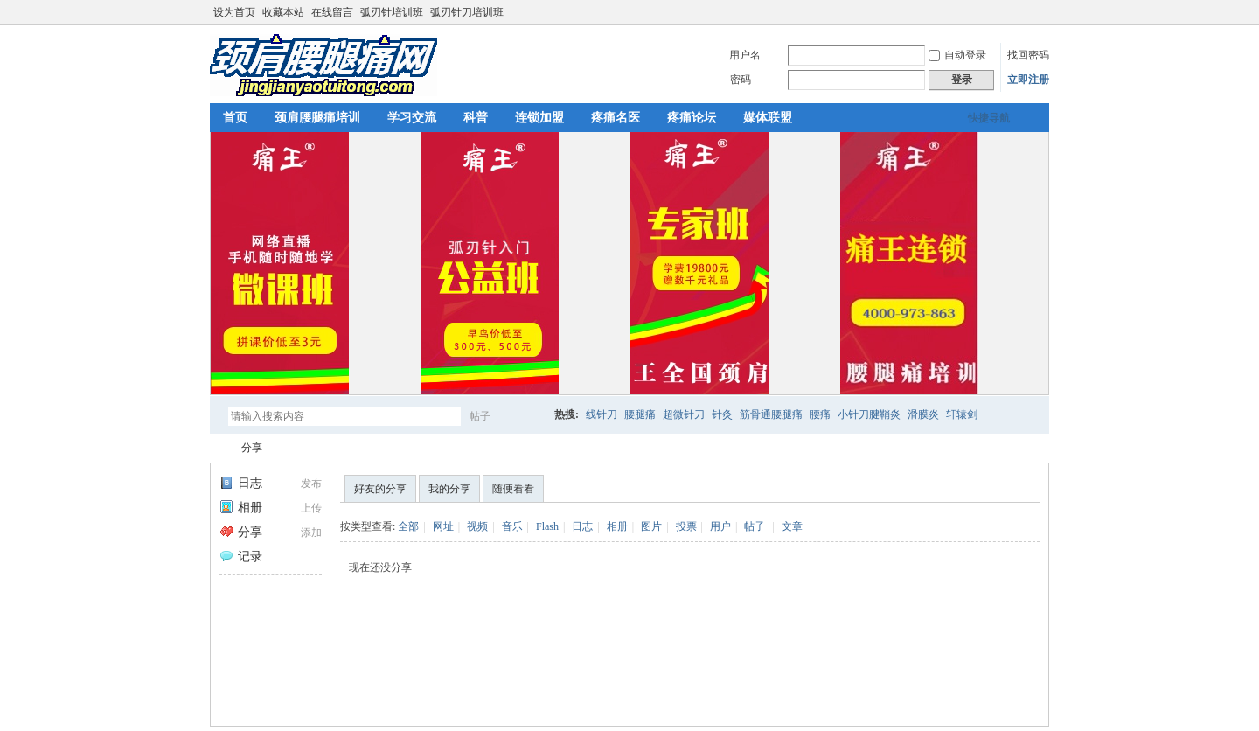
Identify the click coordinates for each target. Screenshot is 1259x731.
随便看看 (513, 489)
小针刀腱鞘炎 (869, 414)
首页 (235, 117)
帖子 (480, 416)
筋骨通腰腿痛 (771, 414)
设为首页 (234, 12)
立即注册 (1028, 79)
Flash (547, 526)
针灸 (722, 414)
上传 (311, 508)
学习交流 (411, 117)
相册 (240, 507)
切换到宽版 (1039, 12)
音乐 (512, 526)
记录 (240, 556)
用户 (720, 526)
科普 (475, 117)
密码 (740, 79)
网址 (443, 526)
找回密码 (1028, 55)
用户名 (745, 55)
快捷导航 (989, 118)
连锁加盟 (539, 117)
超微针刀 (684, 414)
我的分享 (449, 489)
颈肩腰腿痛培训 (317, 117)
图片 (651, 526)
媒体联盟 (767, 117)
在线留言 (332, 12)
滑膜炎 (923, 414)
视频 (477, 526)
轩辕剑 (961, 414)
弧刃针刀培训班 (467, 12)
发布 (311, 483)
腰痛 (820, 414)
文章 (792, 526)
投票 (686, 526)
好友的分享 (380, 489)
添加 (311, 532)
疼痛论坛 (691, 117)
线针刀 (601, 414)
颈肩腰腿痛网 (217, 448)
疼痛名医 (615, 117)
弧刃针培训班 (391, 12)
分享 (251, 448)
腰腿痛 (640, 414)
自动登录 (957, 55)
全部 (408, 526)
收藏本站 (283, 12)
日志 (240, 483)
